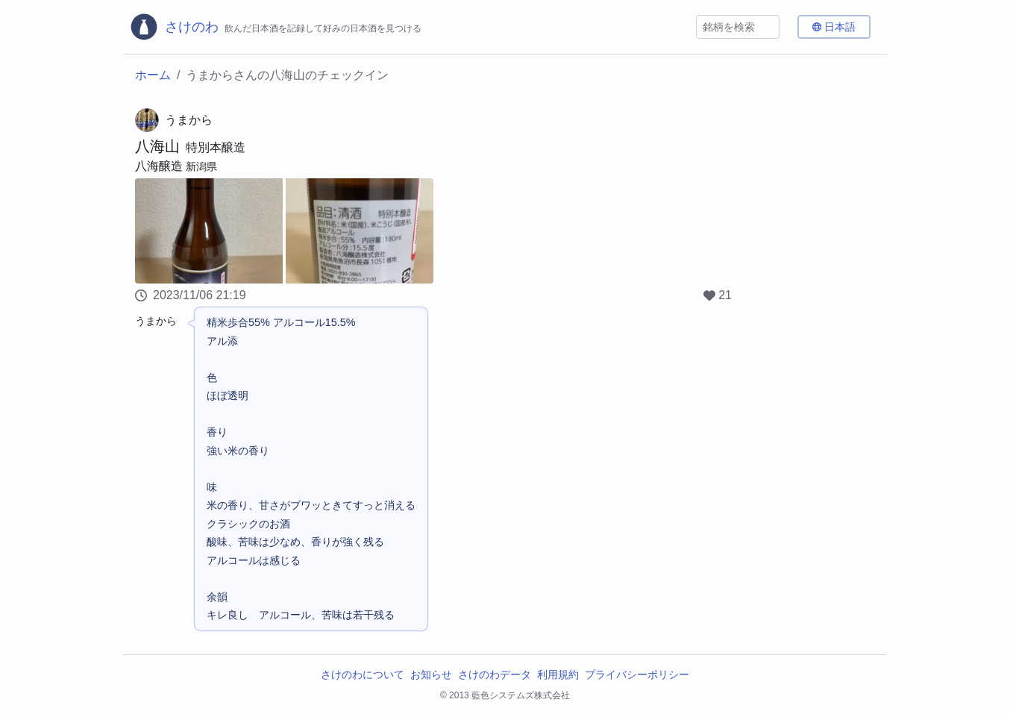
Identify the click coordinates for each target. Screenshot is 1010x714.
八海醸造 (159, 166)
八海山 (157, 146)
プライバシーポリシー (637, 674)
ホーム (153, 75)
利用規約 (558, 674)
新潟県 (201, 166)
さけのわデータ (494, 674)
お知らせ (431, 674)
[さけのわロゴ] (275, 27)
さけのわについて (362, 674)
